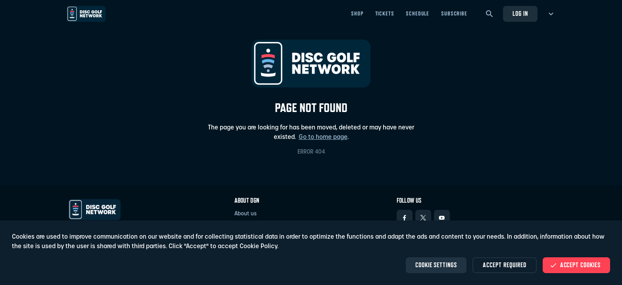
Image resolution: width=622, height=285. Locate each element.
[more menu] (549, 14)
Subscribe (454, 13)
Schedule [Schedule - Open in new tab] (417, 13)
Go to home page (323, 137)
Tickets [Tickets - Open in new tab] (384, 13)
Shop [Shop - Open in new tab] (357, 13)
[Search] (489, 14)
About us (245, 214)
